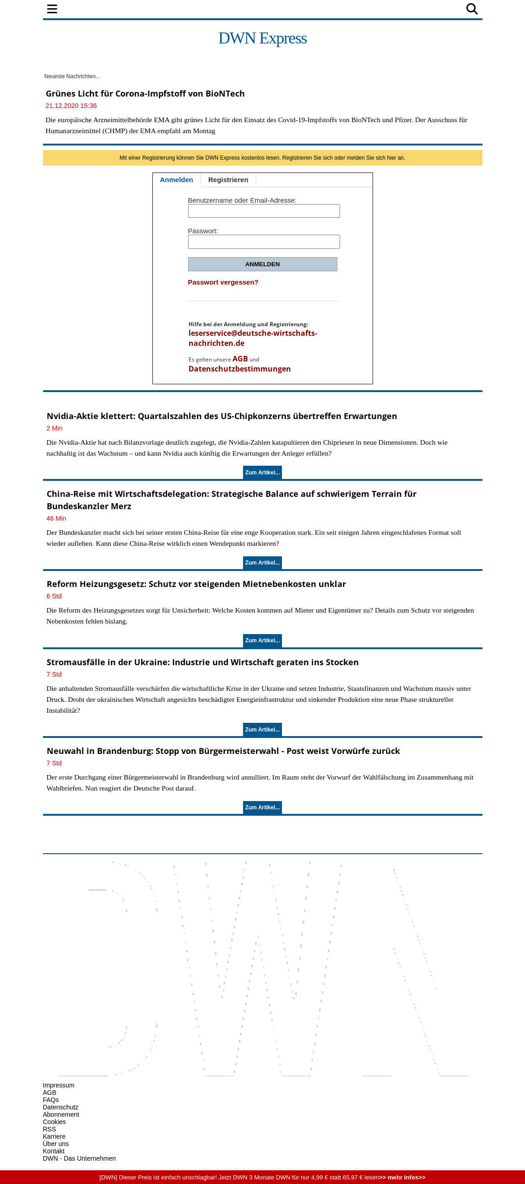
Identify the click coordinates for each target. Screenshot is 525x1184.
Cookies (54, 1121)
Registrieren (228, 179)
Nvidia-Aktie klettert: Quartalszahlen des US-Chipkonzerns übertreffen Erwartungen (222, 415)
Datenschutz (61, 1107)
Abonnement (61, 1114)
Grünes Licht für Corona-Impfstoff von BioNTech (145, 93)
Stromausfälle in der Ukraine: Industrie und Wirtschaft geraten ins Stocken (203, 662)
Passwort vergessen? (223, 282)
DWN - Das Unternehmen (79, 1158)
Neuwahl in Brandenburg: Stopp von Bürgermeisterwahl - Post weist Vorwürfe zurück (223, 750)
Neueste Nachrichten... (71, 76)
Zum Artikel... (262, 472)
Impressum (59, 1085)
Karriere (54, 1136)
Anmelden (177, 179)
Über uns (56, 1143)
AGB (240, 359)
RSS (49, 1129)
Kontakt (54, 1151)
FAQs (51, 1099)
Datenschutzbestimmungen (240, 369)
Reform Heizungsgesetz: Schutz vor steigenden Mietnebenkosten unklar (196, 583)
